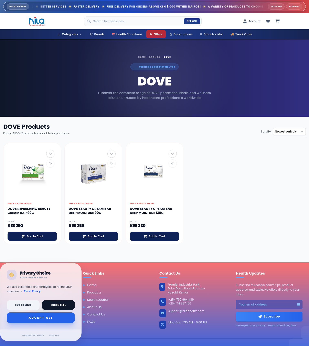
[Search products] (143, 21)
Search (192, 21)
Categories (69, 34)
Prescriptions (181, 34)
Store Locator (211, 34)
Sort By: (266, 131)
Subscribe (269, 316)
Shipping (276, 6)
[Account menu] (252, 21)
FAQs (89, 321)
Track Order (241, 34)
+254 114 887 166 (179, 303)
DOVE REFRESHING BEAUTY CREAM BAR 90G (29, 210)
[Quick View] (50, 163)
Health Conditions (127, 34)
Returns (294, 6)
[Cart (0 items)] (278, 21)
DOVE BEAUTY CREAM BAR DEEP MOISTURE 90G (90, 210)
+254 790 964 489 (181, 300)
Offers (156, 34)
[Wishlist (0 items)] (268, 21)
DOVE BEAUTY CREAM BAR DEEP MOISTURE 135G (151, 210)
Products (92, 292)
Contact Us (94, 314)
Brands (97, 34)
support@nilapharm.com (186, 311)
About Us (92, 307)
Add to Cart (32, 236)
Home (142, 57)
